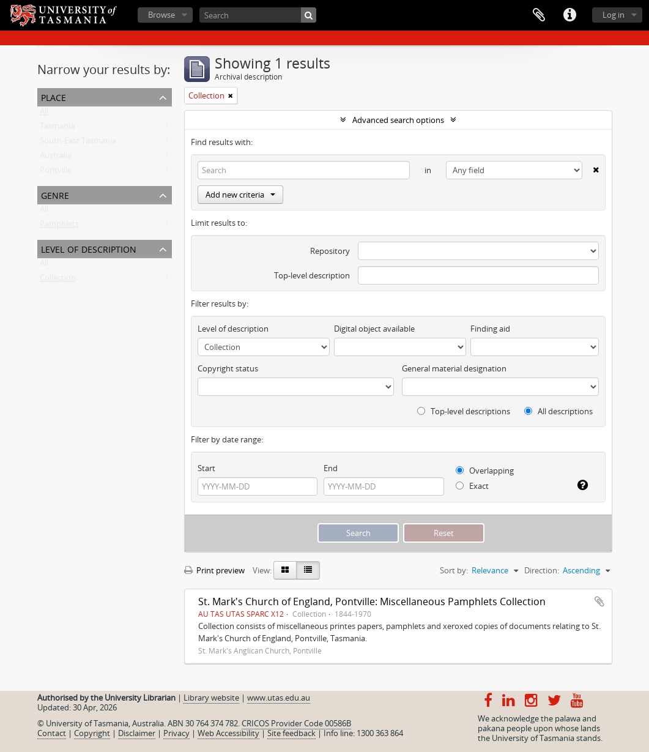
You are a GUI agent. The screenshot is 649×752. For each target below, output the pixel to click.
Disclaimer (136, 733)
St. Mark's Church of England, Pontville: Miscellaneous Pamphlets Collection (372, 601)
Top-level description (312, 275)
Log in (614, 14)
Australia (56, 157)
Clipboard (539, 15)
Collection (58, 280)
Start (206, 468)
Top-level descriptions (463, 411)
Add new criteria (240, 194)
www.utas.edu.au (278, 697)
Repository (330, 250)
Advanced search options (398, 119)
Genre (55, 194)
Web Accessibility (228, 733)
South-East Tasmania (78, 143)
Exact (472, 485)
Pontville (56, 172)
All (44, 113)
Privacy (176, 733)
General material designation (454, 368)
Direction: (541, 570)
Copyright (92, 733)
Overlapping (485, 470)
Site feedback (291, 733)
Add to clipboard (599, 601)
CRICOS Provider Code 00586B (296, 723)
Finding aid (490, 328)
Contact (51, 733)
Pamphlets (59, 226)
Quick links (569, 15)
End (331, 468)
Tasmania (57, 128)
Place (53, 96)
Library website (211, 697)
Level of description (88, 248)
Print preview (214, 570)
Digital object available (374, 328)
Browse (161, 14)
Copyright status (228, 368)
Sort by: (454, 570)
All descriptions (558, 411)
